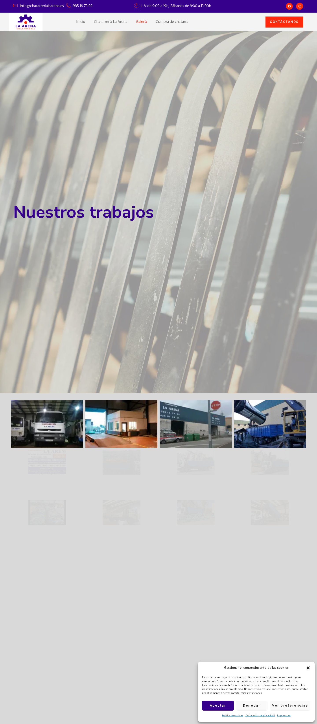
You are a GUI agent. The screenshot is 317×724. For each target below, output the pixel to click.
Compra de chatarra (172, 22)
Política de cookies (232, 715)
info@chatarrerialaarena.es (42, 6)
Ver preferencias (290, 705)
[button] (308, 668)
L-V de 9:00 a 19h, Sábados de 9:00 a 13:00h (176, 6)
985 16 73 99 (82, 6)
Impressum (284, 715)
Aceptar (218, 705)
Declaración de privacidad (260, 715)
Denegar (251, 705)
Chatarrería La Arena (110, 22)
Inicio (80, 22)
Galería (141, 22)
